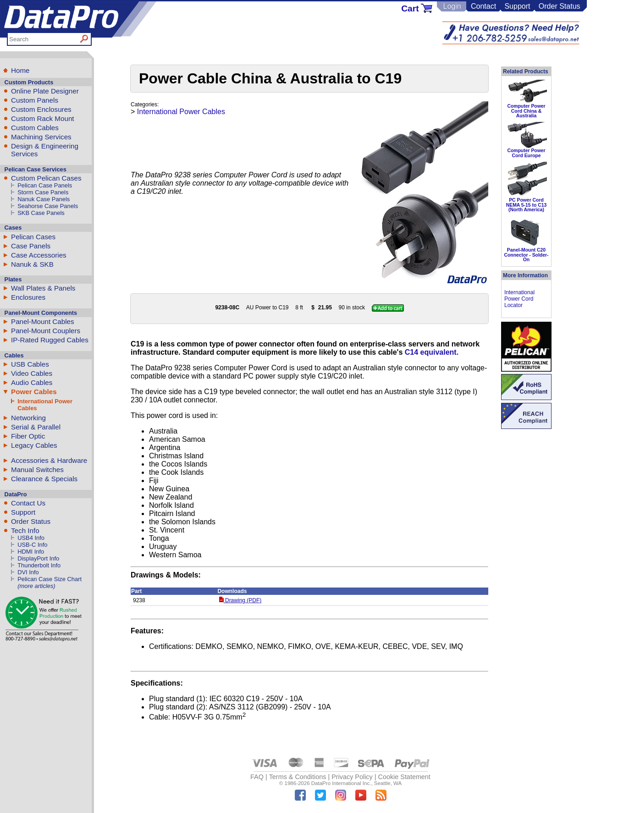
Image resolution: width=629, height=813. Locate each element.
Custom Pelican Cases (46, 178)
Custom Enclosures (41, 109)
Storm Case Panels (42, 192)
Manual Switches (37, 469)
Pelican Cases (33, 237)
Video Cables (31, 373)
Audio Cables (31, 382)
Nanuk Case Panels (43, 199)
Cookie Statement (404, 776)
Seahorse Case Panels (47, 206)
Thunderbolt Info (39, 565)
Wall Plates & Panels (43, 288)
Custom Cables (35, 128)
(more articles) (36, 585)
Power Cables (34, 392)
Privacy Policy (352, 776)
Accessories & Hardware (49, 460)
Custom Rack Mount (42, 118)
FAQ (257, 776)
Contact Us (28, 503)
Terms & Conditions (297, 776)
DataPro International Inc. (341, 783)
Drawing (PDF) (240, 600)
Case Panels (30, 246)
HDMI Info (30, 551)
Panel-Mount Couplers (45, 331)
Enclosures (28, 297)
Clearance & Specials (44, 479)
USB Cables (30, 364)
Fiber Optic (28, 436)
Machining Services (41, 137)
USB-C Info (32, 544)
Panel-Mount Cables (42, 321)
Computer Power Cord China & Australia (526, 111)
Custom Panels (34, 100)
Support (517, 6)
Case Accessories (38, 255)
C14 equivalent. (431, 352)
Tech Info (25, 530)
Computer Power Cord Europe (526, 153)
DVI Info (28, 572)
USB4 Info (30, 537)
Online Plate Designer (45, 91)
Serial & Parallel (36, 427)
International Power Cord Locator (519, 298)
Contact (483, 6)
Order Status (559, 6)
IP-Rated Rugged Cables (49, 340)
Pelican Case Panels (44, 185)
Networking (28, 418)
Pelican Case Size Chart (49, 579)
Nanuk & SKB (32, 264)
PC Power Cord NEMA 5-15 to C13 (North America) (526, 205)
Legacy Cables (34, 445)
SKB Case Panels (41, 212)
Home (20, 70)
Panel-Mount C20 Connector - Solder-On (526, 254)
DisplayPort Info (38, 558)
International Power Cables (181, 111)
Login (452, 6)
